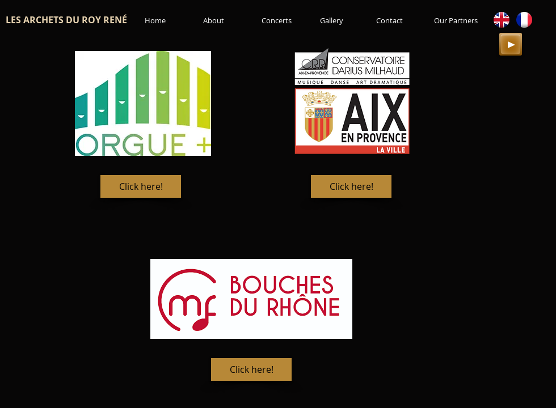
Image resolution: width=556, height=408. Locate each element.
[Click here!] (140, 186)
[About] (213, 20)
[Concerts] (276, 21)
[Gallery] (331, 21)
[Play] (510, 44)
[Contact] (389, 21)
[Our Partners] (456, 21)
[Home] (155, 21)
